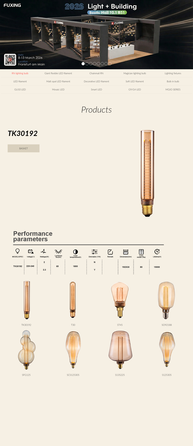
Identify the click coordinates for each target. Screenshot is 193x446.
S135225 (120, 374)
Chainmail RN (96, 73)
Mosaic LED (58, 89)
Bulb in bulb (173, 81)
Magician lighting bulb (135, 73)
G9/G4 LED (135, 89)
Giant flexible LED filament (58, 73)
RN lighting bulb (20, 73)
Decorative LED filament (96, 81)
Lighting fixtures (173, 73)
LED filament (20, 81)
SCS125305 (73, 374)
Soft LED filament (135, 81)
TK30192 (26, 324)
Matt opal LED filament (58, 81)
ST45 (120, 324)
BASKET (23, 148)
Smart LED (96, 89)
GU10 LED (20, 89)
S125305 (167, 374)
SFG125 (26, 374)
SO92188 (167, 324)
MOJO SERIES (172, 89)
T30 (73, 324)
